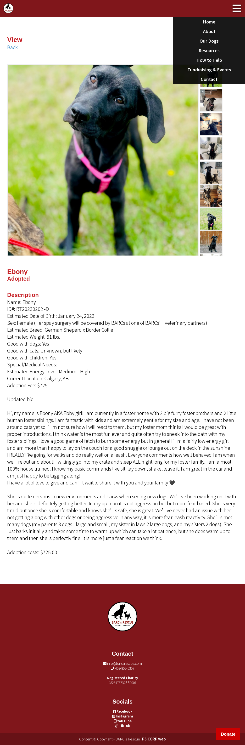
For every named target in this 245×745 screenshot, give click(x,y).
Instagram (122, 716)
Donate (228, 734)
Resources (209, 50)
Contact (209, 79)
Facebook (122, 711)
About (209, 31)
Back (12, 47)
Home (209, 21)
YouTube (123, 720)
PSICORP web (154, 738)
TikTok (122, 725)
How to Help (209, 60)
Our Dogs (209, 41)
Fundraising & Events (209, 69)
